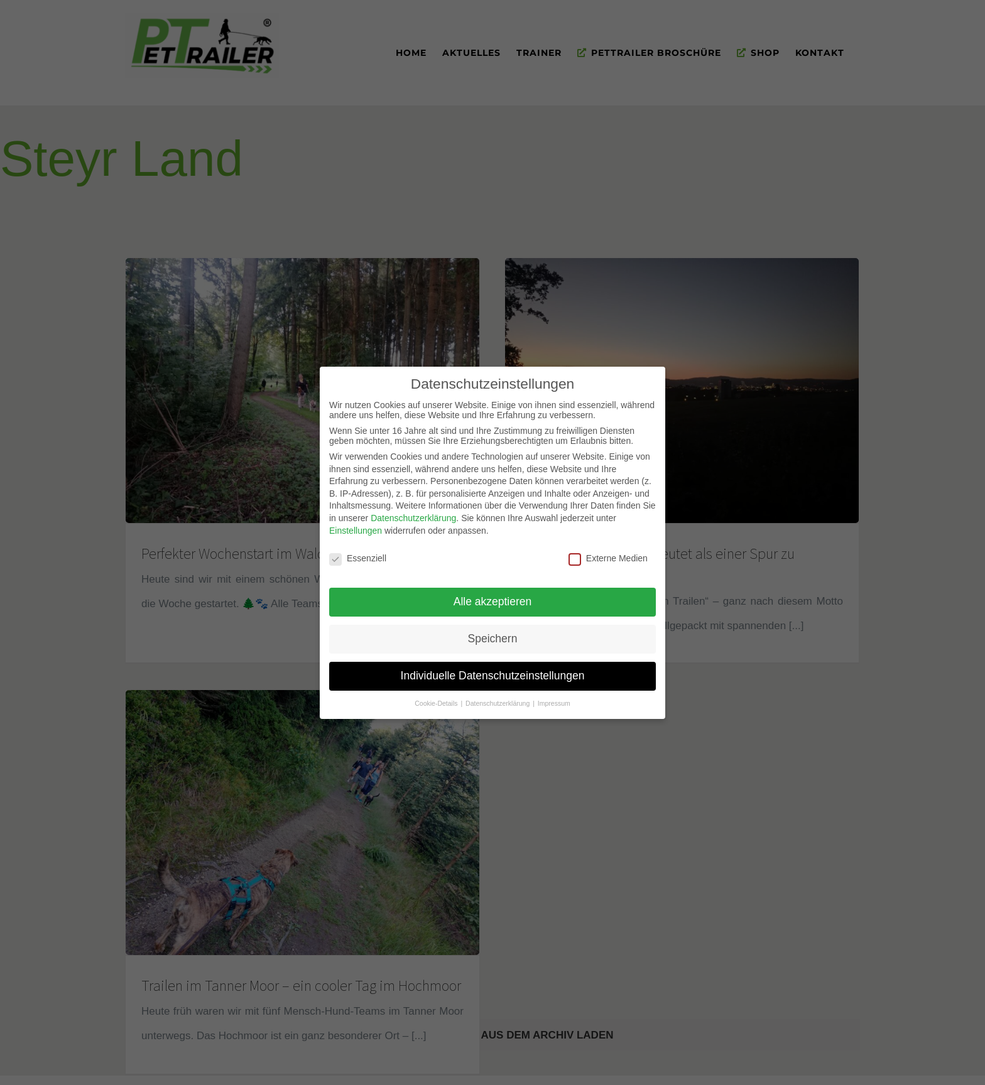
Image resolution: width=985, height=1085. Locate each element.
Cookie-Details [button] (437, 698)
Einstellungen (355, 526)
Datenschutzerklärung (413, 514)
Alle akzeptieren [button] (493, 597)
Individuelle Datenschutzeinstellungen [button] (493, 671)
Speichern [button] (493, 634)
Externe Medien (608, 554)
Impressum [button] (554, 698)
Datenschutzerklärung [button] (498, 698)
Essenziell (357, 554)
